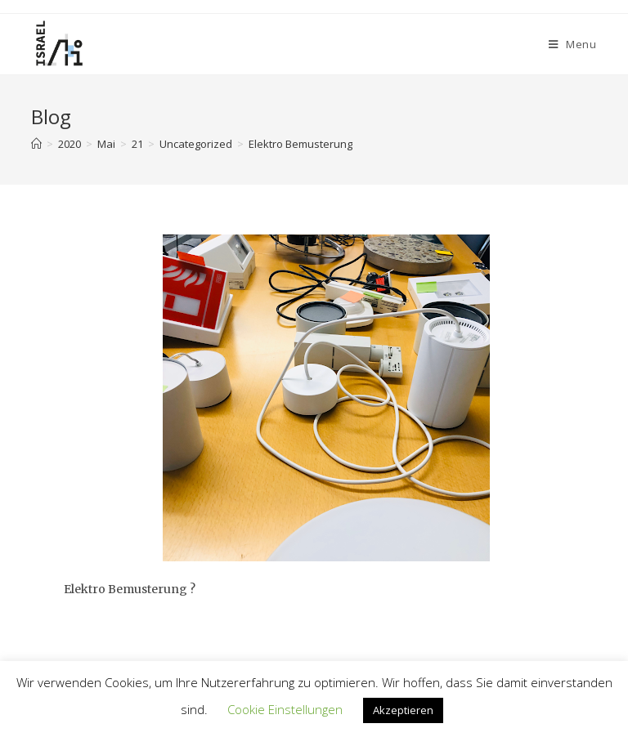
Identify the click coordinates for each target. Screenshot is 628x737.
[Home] (36, 143)
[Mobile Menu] (573, 44)
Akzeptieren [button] (403, 710)
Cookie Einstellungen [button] (285, 709)
